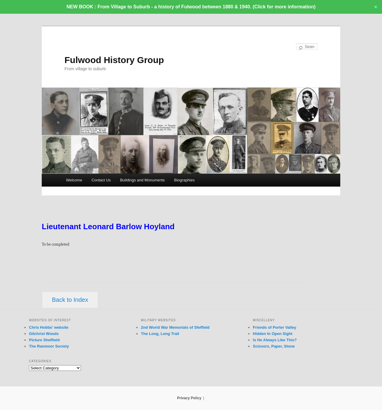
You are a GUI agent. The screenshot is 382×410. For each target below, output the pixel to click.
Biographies (184, 180)
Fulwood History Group (114, 60)
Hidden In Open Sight (272, 333)
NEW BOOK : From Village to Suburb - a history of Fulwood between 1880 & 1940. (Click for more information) (191, 6)
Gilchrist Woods (43, 333)
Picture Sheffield (44, 340)
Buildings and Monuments (142, 180)
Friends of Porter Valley (274, 327)
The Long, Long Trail (160, 333)
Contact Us (101, 180)
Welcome (74, 180)
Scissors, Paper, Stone (274, 346)
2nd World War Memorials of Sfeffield (175, 327)
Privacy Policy (189, 398)
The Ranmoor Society (49, 346)
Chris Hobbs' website (48, 327)
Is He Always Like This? (275, 340)
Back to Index (70, 299)
